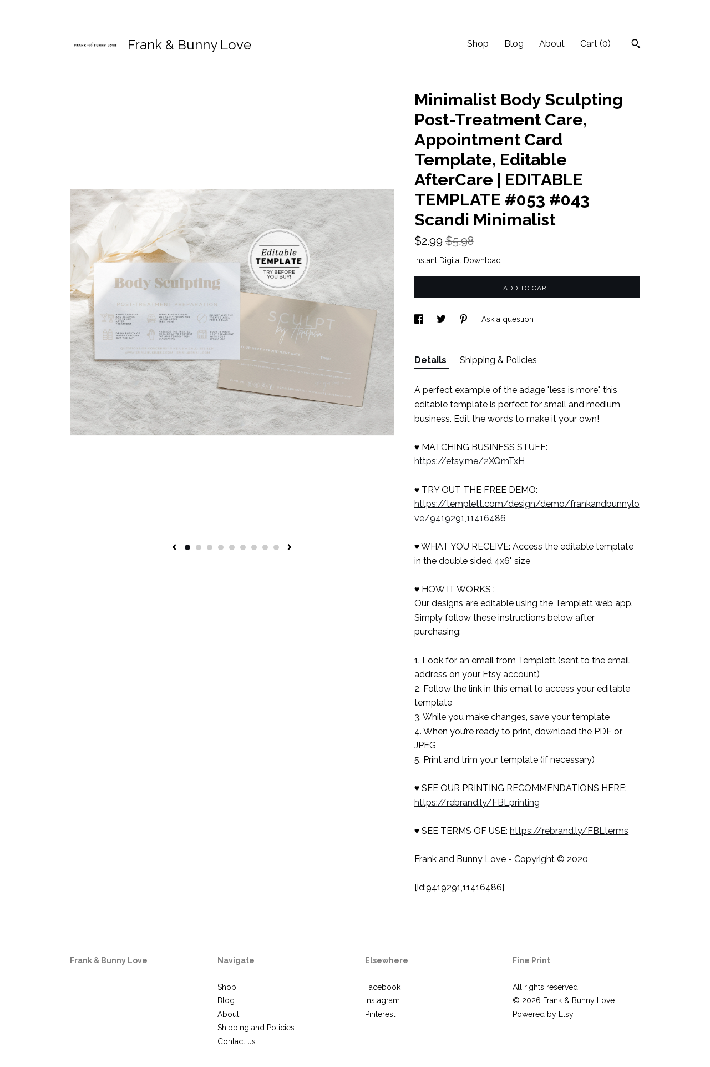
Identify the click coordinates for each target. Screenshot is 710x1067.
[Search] (636, 45)
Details (431, 360)
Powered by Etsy (543, 1014)
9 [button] (276, 547)
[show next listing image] (289, 548)
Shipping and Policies (256, 1027)
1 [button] (187, 547)
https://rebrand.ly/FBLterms (569, 831)
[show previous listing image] (174, 548)
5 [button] (232, 547)
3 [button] (209, 547)
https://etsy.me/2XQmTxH (469, 461)
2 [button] (198, 547)
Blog (514, 43)
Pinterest (380, 1014)
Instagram (382, 1000)
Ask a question (507, 319)
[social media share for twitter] (442, 319)
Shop (478, 43)
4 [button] (221, 547)
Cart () (595, 43)
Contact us (236, 1041)
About (552, 43)
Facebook (382, 987)
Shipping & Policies (498, 360)
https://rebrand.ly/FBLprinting (477, 802)
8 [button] (265, 547)
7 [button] (254, 547)
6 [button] (243, 547)
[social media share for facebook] (419, 319)
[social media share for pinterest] (464, 319)
